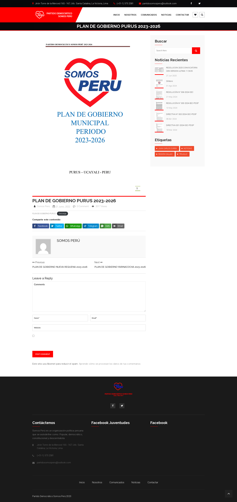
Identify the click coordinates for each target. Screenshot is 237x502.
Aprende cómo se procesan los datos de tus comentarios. (110, 363)
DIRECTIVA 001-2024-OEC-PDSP (180, 125)
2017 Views (101, 206)
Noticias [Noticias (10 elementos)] (188, 148)
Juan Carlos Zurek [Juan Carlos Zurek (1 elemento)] (167, 148)
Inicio (116, 14)
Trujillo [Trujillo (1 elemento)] (183, 154)
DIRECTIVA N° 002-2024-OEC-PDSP (181, 114)
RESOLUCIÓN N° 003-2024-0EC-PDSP (182, 103)
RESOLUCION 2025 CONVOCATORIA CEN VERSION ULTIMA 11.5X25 (181, 69)
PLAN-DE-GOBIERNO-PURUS (44, 214)
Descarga (62, 214)
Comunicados (149, 14)
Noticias (166, 14)
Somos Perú (43, 206)
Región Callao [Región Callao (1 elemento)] (165, 154)
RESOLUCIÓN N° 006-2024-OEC (179, 92)
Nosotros (130, 14)
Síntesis (169, 81)
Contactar (182, 14)
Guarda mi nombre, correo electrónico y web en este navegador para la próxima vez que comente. (59, 342)
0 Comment (83, 206)
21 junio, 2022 (63, 206)
